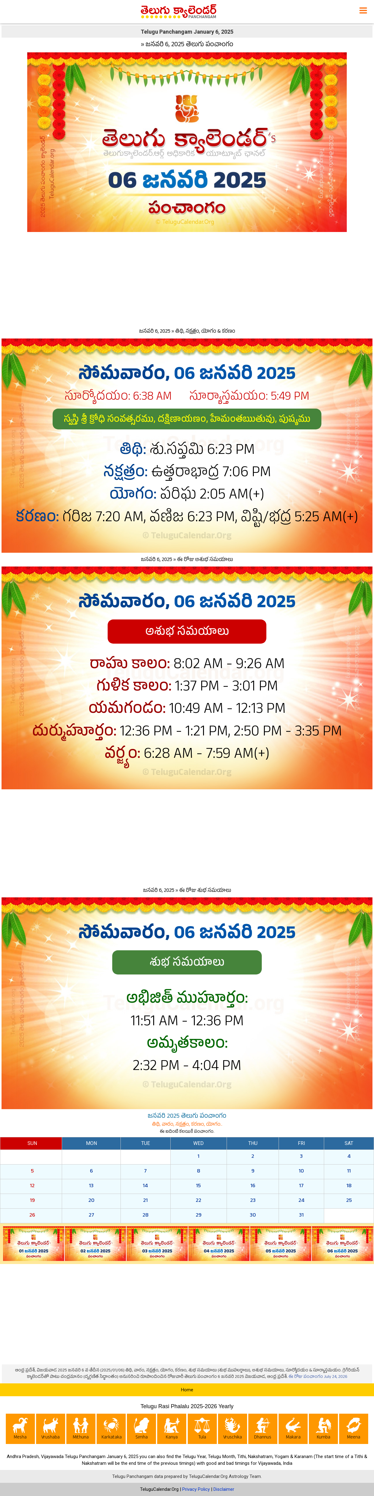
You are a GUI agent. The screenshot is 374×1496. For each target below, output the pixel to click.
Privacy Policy (196, 1489)
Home (187, 1390)
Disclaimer (223, 1489)
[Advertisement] (187, 278)
